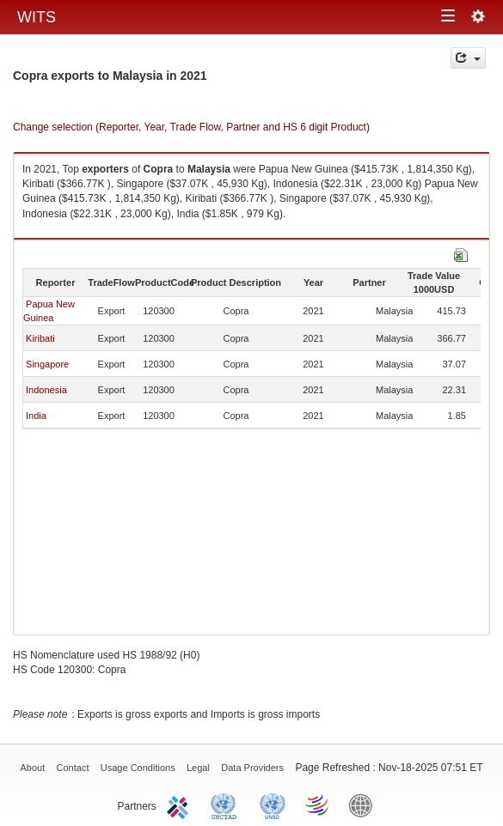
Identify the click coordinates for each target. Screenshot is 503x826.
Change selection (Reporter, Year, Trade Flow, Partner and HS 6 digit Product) (191, 127)
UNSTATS (272, 804)
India (36, 415)
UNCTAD (227, 804)
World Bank (364, 804)
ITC (180, 804)
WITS (36, 17)
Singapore (47, 364)
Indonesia (46, 390)
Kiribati (40, 338)
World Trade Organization (318, 804)
